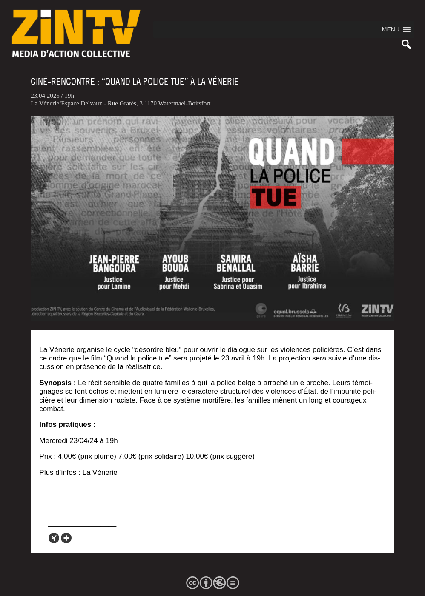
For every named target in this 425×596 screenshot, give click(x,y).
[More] (66, 538)
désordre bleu (157, 350)
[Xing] (54, 538)
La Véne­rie (99, 472)
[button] (390, 29)
